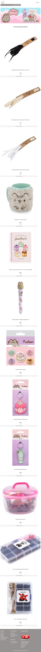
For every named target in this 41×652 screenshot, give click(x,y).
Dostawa (2, 635)
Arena (22, 643)
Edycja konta (13, 634)
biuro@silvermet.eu (14, 642)
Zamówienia (13, 636)
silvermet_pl (23, 645)
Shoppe (25, 642)
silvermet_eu (23, 644)
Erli (27, 642)
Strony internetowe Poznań (23, 650)
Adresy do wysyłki (14, 635)
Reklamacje (3, 636)
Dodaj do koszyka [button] (19, 76)
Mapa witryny (3, 639)
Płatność (2, 634)
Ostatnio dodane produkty (20, 26)
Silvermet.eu (15, 650)
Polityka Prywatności (4, 637)
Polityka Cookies (4, 638)
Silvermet (22, 647)
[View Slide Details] (20, 15)
